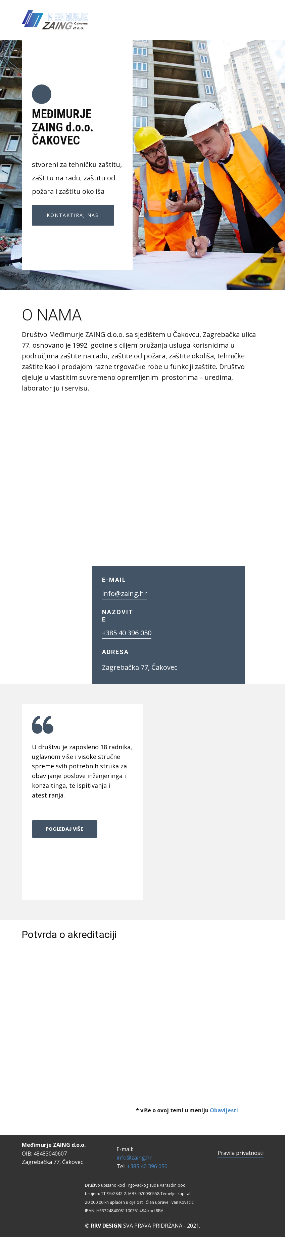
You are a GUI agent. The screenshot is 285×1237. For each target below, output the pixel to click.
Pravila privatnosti (241, 1153)
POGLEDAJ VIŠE (64, 829)
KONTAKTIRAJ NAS (73, 215)
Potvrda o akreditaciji (69, 934)
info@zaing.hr (124, 593)
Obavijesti (224, 1110)
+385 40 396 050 (126, 632)
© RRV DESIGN (103, 1225)
